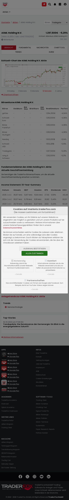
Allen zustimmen (34, 253)
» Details (18, 274)
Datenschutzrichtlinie (12, 228)
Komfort (51, 261)
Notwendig (19, 261)
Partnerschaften (36, 280)
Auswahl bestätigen (34, 248)
